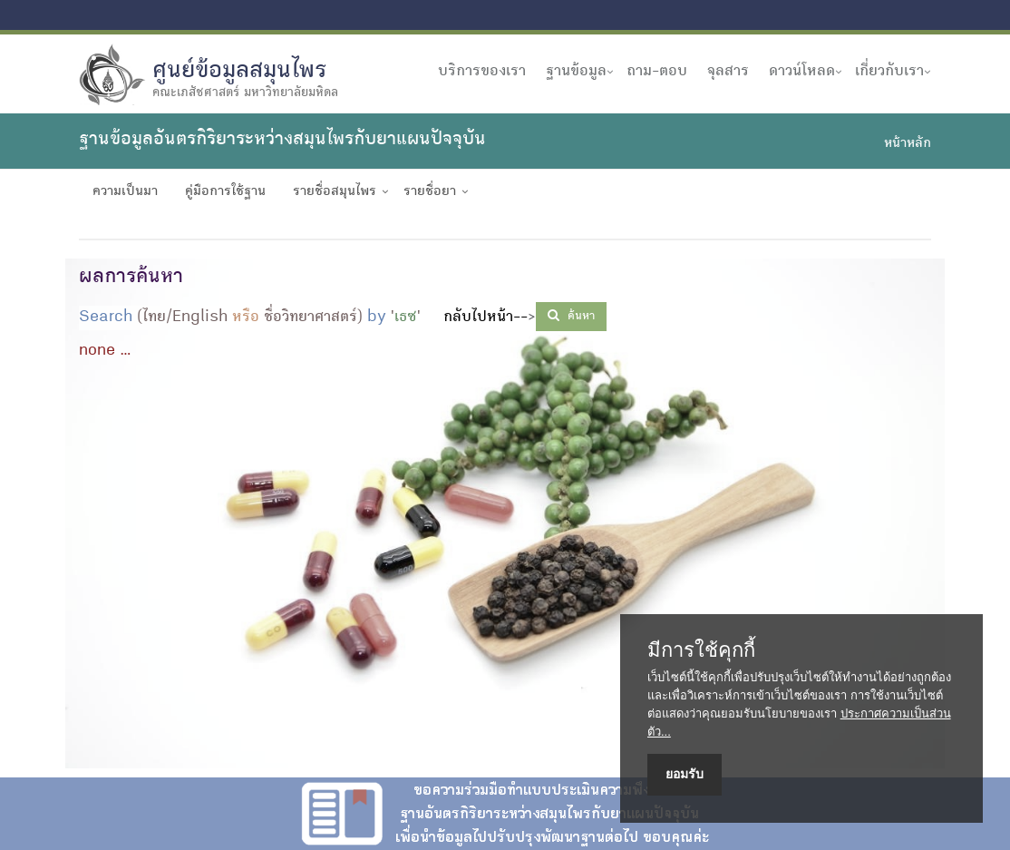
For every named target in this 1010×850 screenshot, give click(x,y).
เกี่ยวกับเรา (889, 72)
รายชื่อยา (429, 192)
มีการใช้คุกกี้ (701, 650)
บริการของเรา (482, 72)
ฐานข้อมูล (576, 72)
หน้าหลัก (907, 144)
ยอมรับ (684, 774)
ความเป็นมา (125, 192)
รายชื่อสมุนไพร (334, 192)
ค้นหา (571, 315)
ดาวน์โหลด (802, 72)
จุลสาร (728, 72)
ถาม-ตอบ (656, 72)
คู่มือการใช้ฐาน (225, 192)
